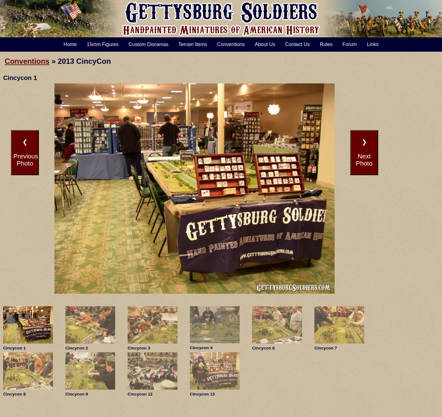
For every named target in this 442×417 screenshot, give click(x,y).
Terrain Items (192, 44)
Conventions (231, 44)
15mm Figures (103, 44)
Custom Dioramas (148, 44)
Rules (326, 44)
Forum (349, 44)
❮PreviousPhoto (25, 152)
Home (70, 44)
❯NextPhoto (364, 152)
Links (373, 44)
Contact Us (297, 44)
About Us (265, 44)
